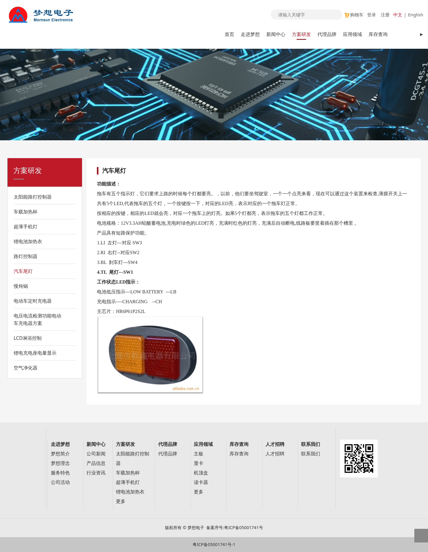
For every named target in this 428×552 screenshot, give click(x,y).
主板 (198, 453)
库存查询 (378, 34)
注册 (385, 15)
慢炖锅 (21, 286)
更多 (120, 501)
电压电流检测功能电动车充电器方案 (37, 319)
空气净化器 (25, 367)
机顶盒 (201, 472)
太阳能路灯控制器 (33, 197)
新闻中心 (275, 34)
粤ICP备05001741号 (243, 527)
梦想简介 (60, 453)
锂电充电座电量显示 (35, 353)
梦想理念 (60, 463)
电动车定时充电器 (33, 301)
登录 (371, 15)
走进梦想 (250, 34)
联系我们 (310, 453)
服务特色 (60, 472)
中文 (397, 15)
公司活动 (60, 482)
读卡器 (201, 482)
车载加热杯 (25, 211)
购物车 (354, 15)
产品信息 (96, 463)
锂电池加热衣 (28, 241)
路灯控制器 (25, 256)
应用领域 (352, 34)
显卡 (198, 463)
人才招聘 (274, 453)
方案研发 (301, 34)
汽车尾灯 (23, 271)
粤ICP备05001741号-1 (214, 544)
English (415, 15)
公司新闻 (96, 453)
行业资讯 (96, 472)
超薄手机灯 (25, 226)
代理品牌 (326, 34)
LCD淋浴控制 (28, 338)
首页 (229, 34)
